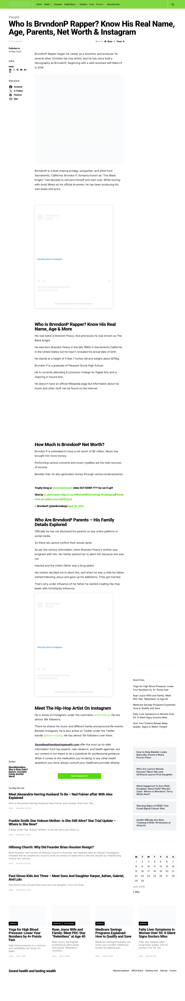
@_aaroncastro (52, 494)
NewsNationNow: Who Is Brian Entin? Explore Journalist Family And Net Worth (18, 772)
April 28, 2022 (76, 506)
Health (47, 4)
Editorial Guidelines (121, 971)
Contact (173, 971)
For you (99, 4)
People (14, 17)
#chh (37, 499)
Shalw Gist (57, 924)
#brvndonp (94, 494)
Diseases (58, 4)
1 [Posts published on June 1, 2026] (136, 861)
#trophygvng (108, 494)
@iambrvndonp (53, 735)
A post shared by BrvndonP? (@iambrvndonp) (74, 303)
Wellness (13, 924)
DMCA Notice (137, 971)
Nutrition (83, 4)
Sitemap (163, 971)
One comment (16, 41)
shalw (11, 66)
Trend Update (69, 924)
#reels (120, 494)
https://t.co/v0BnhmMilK (74, 494)
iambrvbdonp (102, 714)
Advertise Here (113, 4)
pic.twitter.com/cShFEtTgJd (56, 499)
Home (39, 4)
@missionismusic (63, 487)
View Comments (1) (79, 776)
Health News (69, 4)
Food (91, 4)
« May (136, 891)
